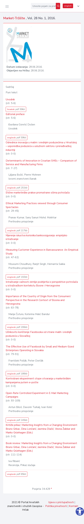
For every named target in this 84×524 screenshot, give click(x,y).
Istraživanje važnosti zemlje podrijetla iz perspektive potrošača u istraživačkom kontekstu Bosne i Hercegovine (42, 283)
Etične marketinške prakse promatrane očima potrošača (38, 192)
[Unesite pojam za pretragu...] (43, 6)
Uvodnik (10, 99)
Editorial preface (15, 114)
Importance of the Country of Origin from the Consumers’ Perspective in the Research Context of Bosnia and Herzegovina (38, 300)
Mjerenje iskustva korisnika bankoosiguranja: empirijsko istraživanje (36, 237)
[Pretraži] (58, 6)
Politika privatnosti (56, 506)
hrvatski (16, 109)
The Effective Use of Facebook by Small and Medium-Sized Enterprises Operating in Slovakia (40, 348)
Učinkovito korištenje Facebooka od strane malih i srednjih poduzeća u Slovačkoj (39, 334)
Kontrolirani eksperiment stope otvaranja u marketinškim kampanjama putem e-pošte (38, 380)
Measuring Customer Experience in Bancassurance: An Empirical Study (42, 251)
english (68, 6)
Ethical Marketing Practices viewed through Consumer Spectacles (37, 205)
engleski (16, 137)
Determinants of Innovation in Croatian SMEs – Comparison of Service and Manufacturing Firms (41, 162)
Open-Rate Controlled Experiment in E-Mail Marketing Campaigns (37, 395)
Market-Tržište (14, 18)
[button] (77, 6)
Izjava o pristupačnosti (61, 502)
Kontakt (73, 506)
